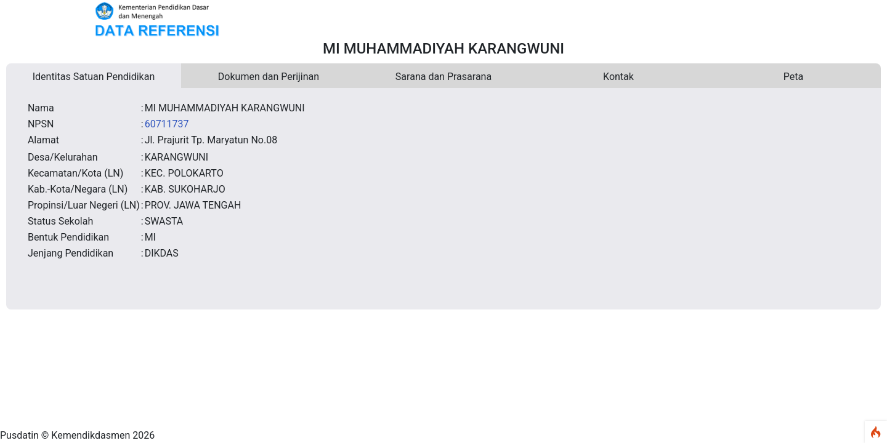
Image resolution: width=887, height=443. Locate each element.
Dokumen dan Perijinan (268, 76)
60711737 (167, 124)
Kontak (618, 76)
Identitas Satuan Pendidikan (94, 76)
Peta (793, 76)
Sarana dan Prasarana (443, 76)
